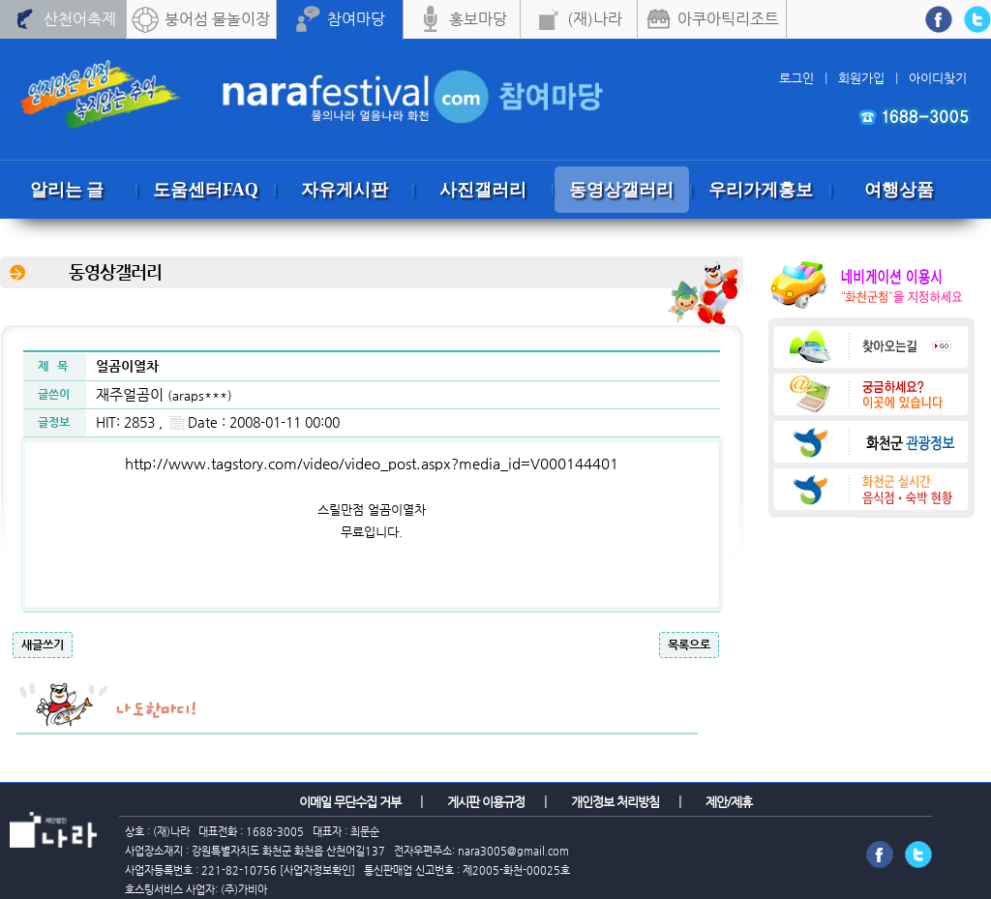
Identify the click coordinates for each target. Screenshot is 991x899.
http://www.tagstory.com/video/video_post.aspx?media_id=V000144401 (371, 463)
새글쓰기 (42, 644)
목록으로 (689, 644)
